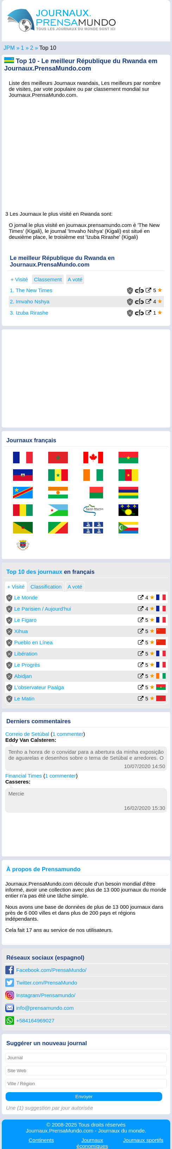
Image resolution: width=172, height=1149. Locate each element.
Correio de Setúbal (27, 734)
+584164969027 (35, 1020)
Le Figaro (25, 620)
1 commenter (67, 734)
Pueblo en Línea (33, 642)
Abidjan (23, 676)
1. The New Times (31, 290)
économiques (92, 1143)
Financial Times (23, 776)
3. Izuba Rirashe (29, 313)
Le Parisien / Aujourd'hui (42, 609)
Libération (25, 654)
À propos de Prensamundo (43, 869)
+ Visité (19, 279)
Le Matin (24, 698)
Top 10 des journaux (34, 572)
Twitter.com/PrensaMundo (46, 983)
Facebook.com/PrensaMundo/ (51, 970)
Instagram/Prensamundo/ (45, 995)
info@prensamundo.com (45, 1008)
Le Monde (26, 597)
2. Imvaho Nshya (30, 301)
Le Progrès (27, 665)
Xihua (20, 631)
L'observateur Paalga (39, 687)
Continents (41, 1140)
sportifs (143, 1140)
